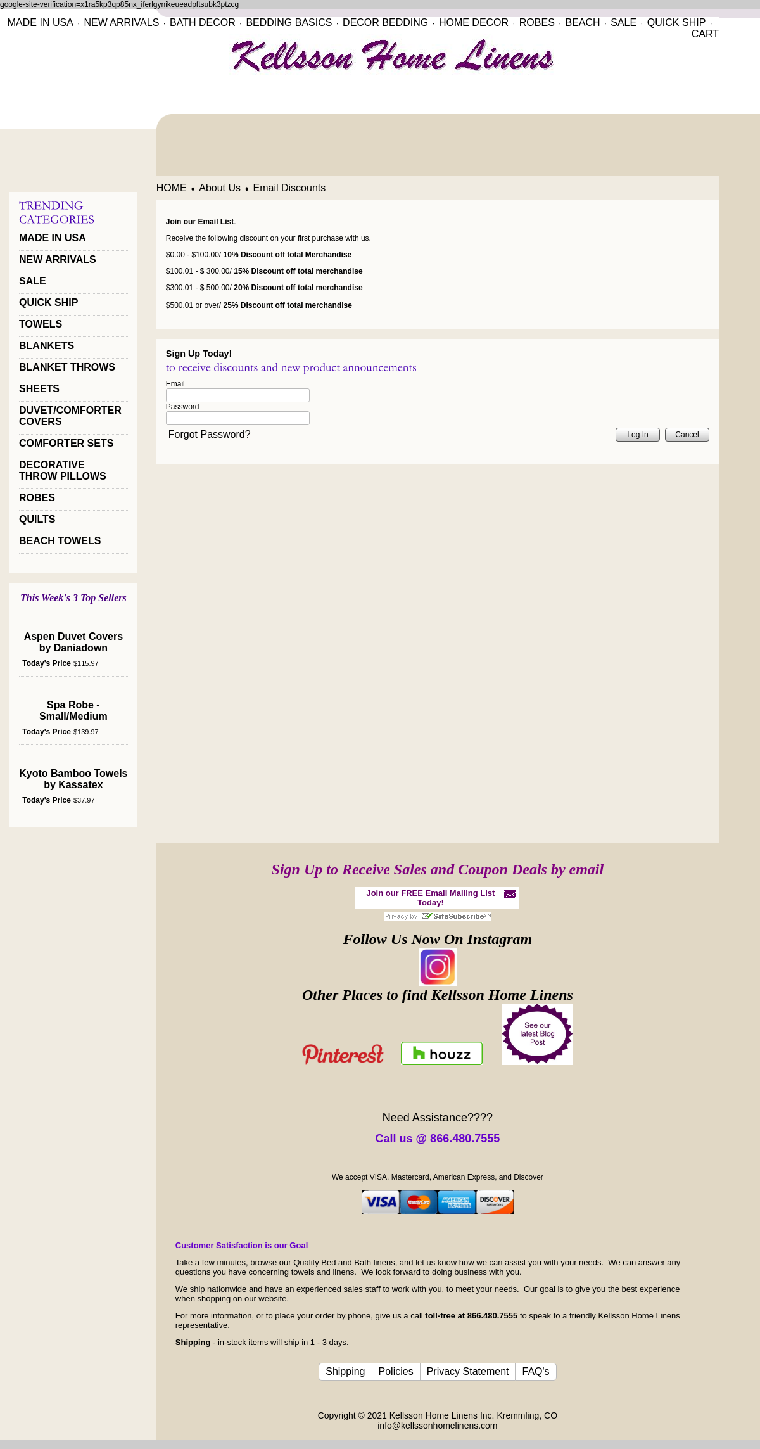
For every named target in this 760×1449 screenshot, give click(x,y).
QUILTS (37, 519)
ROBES (537, 22)
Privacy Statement (468, 1371)
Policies (396, 1371)
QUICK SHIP (676, 22)
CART (705, 34)
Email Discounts (289, 187)
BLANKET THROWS (67, 367)
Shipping (345, 1371)
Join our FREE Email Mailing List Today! (430, 897)
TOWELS (40, 324)
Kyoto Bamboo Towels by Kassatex (73, 779)
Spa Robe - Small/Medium (73, 710)
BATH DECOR (203, 22)
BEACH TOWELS (60, 540)
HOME (171, 187)
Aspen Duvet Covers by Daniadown (74, 642)
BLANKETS (46, 345)
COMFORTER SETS (66, 443)
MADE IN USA (40, 22)
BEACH (582, 22)
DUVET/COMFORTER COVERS (70, 416)
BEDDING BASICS (289, 22)
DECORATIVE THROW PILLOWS (62, 470)
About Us (220, 187)
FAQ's (535, 1371)
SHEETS (39, 388)
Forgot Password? (209, 434)
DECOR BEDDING (385, 22)
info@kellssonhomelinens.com (437, 1425)
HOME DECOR (474, 22)
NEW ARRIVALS (121, 22)
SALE (623, 22)
